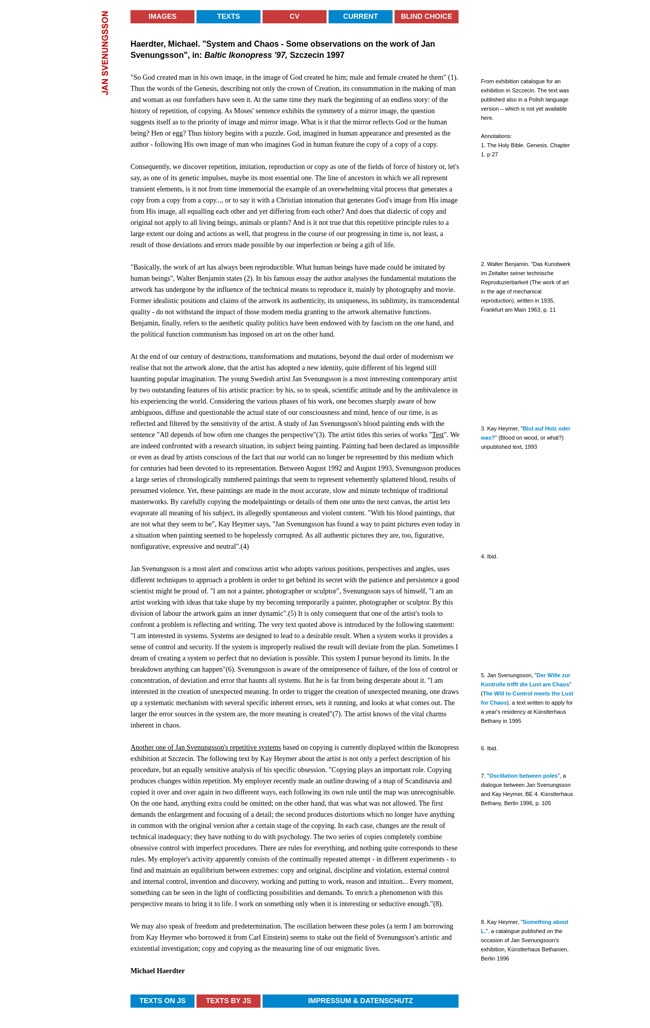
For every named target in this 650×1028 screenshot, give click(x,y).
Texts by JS (228, 1001)
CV (294, 16)
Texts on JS (162, 1001)
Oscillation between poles (523, 776)
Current (360, 16)
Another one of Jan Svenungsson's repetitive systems (206, 747)
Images (162, 16)
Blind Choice (426, 16)
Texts (228, 16)
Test (438, 435)
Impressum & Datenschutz (360, 1001)
